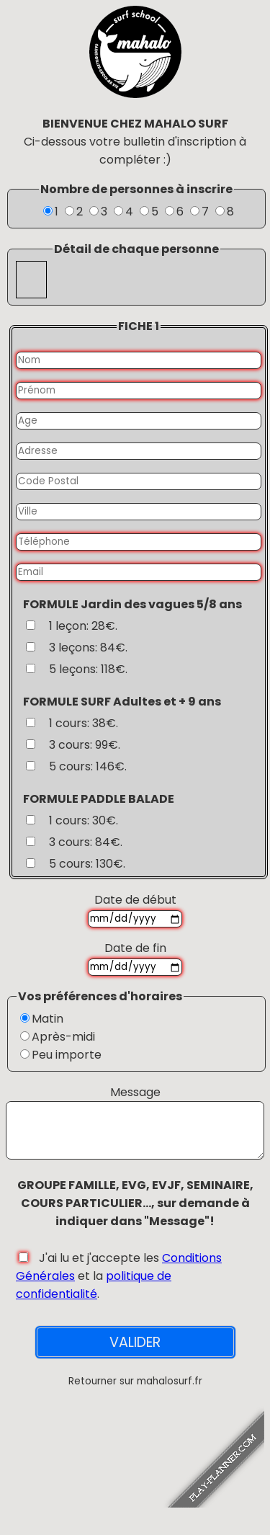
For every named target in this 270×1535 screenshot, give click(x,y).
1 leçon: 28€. (83, 626)
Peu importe (67, 1054)
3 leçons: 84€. (88, 647)
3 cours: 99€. (84, 745)
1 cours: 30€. (83, 820)
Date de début (135, 899)
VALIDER (135, 1353)
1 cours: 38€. (83, 723)
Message (135, 1092)
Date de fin (135, 948)
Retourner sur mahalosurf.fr (135, 1392)
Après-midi (63, 1036)
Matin (47, 1018)
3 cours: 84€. (85, 842)
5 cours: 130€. (87, 863)
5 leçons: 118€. (88, 669)
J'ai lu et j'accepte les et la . (119, 1286)
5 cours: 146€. (88, 766)
